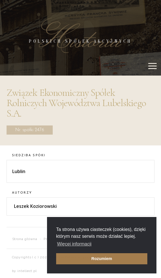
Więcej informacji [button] (74, 244)
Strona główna (25, 239)
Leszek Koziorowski (35, 206)
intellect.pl (27, 271)
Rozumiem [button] (101, 258)
